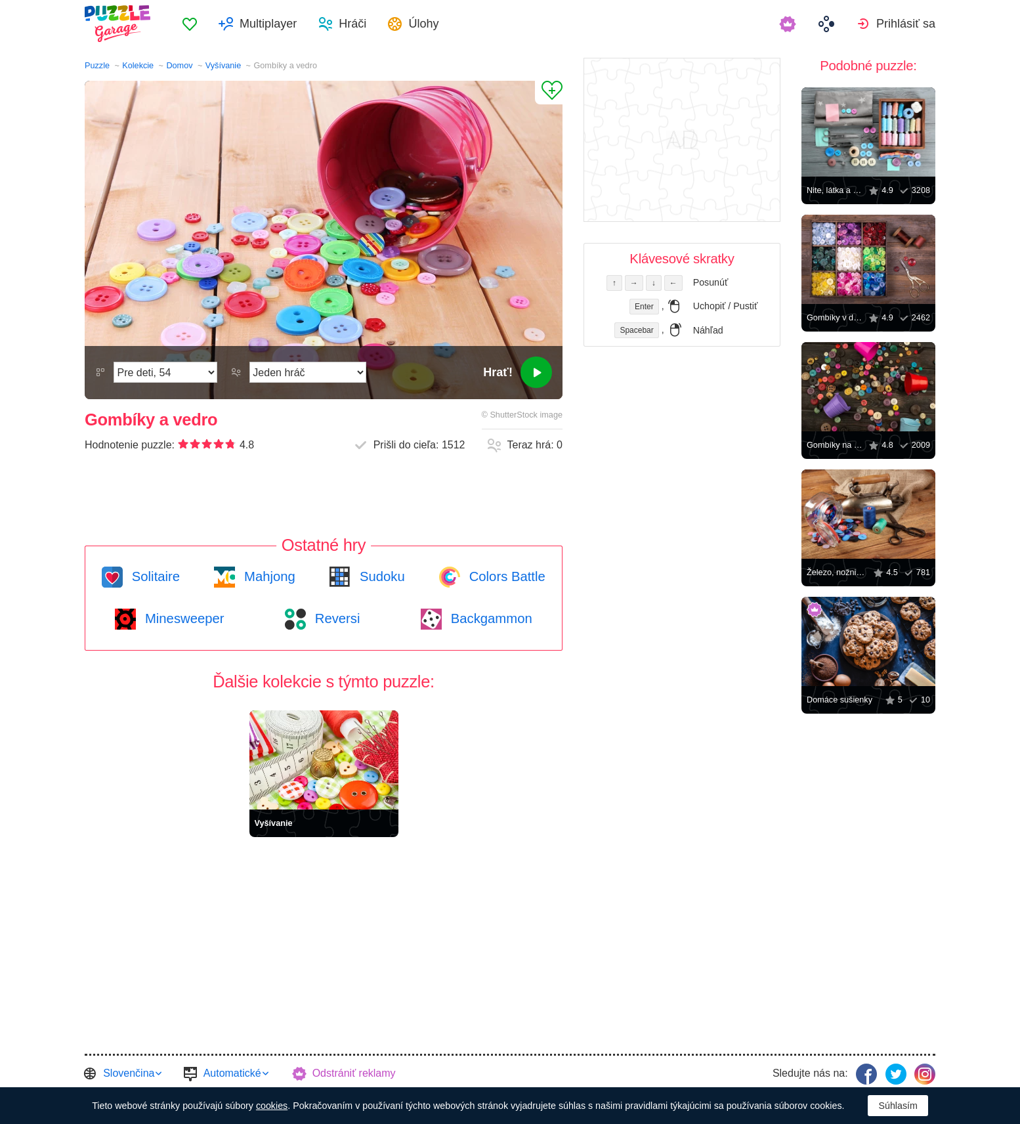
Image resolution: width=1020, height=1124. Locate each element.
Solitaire (154, 576)
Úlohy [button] (423, 23)
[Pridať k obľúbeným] (549, 92)
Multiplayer (268, 23)
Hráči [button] (352, 23)
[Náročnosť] (165, 372)
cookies (271, 1105)
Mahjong (267, 576)
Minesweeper (182, 618)
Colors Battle (505, 576)
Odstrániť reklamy (354, 1073)
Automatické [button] (232, 1073)
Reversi (335, 618)
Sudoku (380, 576)
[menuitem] (189, 24)
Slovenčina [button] (128, 1073)
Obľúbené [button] (190, 24)
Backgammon (489, 618)
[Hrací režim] (307, 372)
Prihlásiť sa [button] (905, 23)
